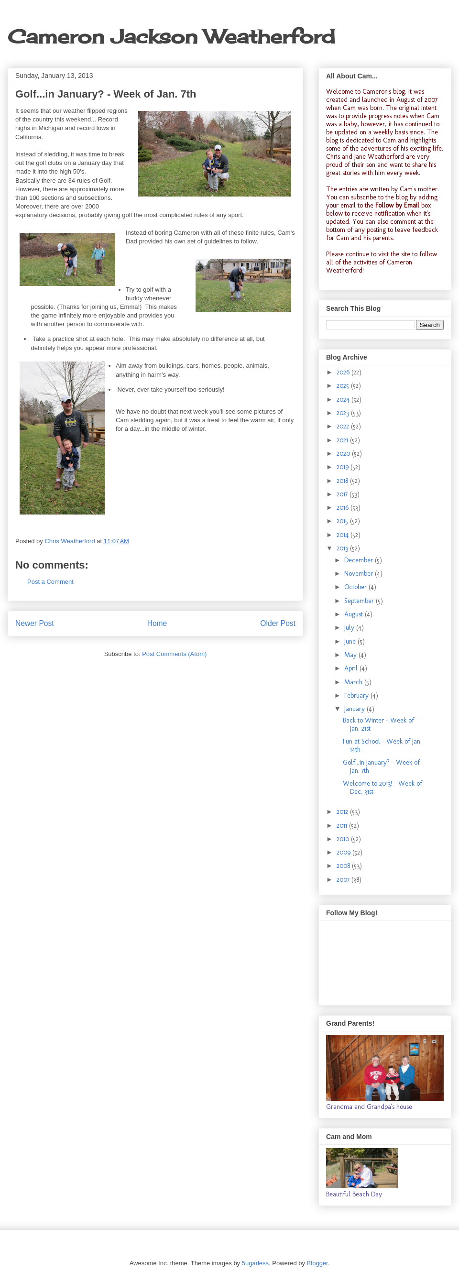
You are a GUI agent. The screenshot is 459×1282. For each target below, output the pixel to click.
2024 (344, 399)
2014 (343, 535)
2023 (344, 413)
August (354, 614)
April (352, 668)
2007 (344, 880)
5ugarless (255, 1263)
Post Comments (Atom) (174, 653)
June (351, 641)
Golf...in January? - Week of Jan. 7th (381, 766)
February (357, 695)
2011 (343, 826)
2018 (343, 481)
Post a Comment (50, 581)
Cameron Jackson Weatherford (171, 36)
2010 (344, 839)
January (355, 709)
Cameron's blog (383, 92)
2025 (344, 386)
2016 (343, 508)
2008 (344, 866)
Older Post (277, 623)
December (359, 560)
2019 (343, 467)
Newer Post (34, 623)
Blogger (317, 1263)
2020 (344, 453)
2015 (343, 521)
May (351, 655)
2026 (344, 372)
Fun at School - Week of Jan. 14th (382, 745)
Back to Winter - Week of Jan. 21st (378, 724)
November (359, 574)
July (350, 628)
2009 (344, 852)
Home (157, 623)
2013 (343, 548)
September (360, 601)
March (354, 682)
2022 (344, 426)
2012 (343, 812)
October (356, 587)
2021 (343, 440)
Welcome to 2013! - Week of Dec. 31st (382, 787)
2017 (343, 494)
